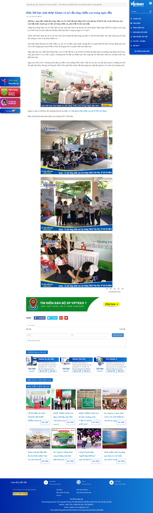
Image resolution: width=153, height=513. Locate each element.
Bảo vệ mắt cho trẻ (139, 37)
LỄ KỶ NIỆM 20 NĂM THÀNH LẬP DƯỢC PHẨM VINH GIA (36, 417)
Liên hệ (58, 495)
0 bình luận (122, 329)
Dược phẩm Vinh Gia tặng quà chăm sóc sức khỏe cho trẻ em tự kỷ (114, 456)
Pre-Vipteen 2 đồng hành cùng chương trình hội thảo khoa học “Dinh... (63, 456)
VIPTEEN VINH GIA (76, 499)
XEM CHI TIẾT (43, 371)
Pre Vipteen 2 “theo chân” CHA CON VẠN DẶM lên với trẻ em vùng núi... (114, 417)
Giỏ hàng (10, 111)
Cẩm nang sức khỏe (139, 32)
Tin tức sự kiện (51, 4)
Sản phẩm (135, 23)
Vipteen (19, 489)
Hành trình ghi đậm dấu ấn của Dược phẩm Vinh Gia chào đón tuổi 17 (37, 456)
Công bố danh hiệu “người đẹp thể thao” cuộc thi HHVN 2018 (87, 456)
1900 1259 (69, 504)
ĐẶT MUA (52, 371)
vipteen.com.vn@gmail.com (79, 507)
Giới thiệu (59, 490)
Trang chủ (136, 19)
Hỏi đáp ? (135, 46)
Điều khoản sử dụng (62, 492)
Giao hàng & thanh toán (83, 492)
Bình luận (28, 329)
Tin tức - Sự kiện (138, 41)
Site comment (31, 325)
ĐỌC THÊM (45, 422)
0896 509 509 (79, 504)
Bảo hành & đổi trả (82, 490)
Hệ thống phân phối (141, 51)
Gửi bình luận (117, 335)
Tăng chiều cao (137, 28)
